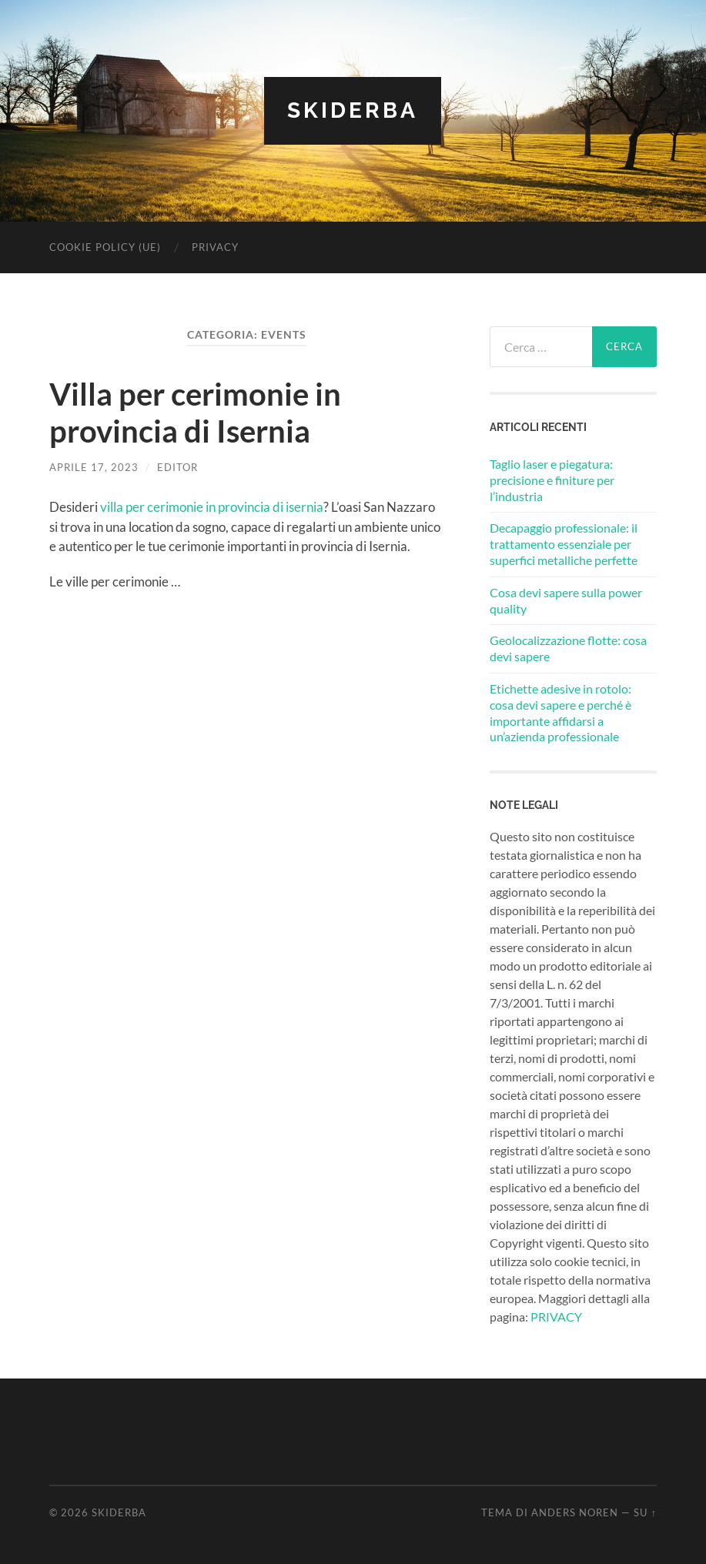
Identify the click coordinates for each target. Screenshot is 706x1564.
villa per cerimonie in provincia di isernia (211, 507)
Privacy (215, 247)
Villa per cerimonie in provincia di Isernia (195, 412)
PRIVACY (556, 1316)
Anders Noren (574, 1512)
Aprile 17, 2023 (94, 467)
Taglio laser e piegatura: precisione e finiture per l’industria (552, 479)
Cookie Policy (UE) (105, 247)
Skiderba (352, 110)
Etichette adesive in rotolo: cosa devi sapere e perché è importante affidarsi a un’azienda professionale (560, 712)
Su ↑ (645, 1512)
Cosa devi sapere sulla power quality (566, 600)
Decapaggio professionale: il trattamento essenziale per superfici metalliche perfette (563, 543)
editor (177, 467)
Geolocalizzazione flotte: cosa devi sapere (568, 648)
